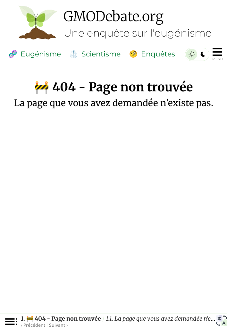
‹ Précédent (33, 325)
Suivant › (58, 325)
